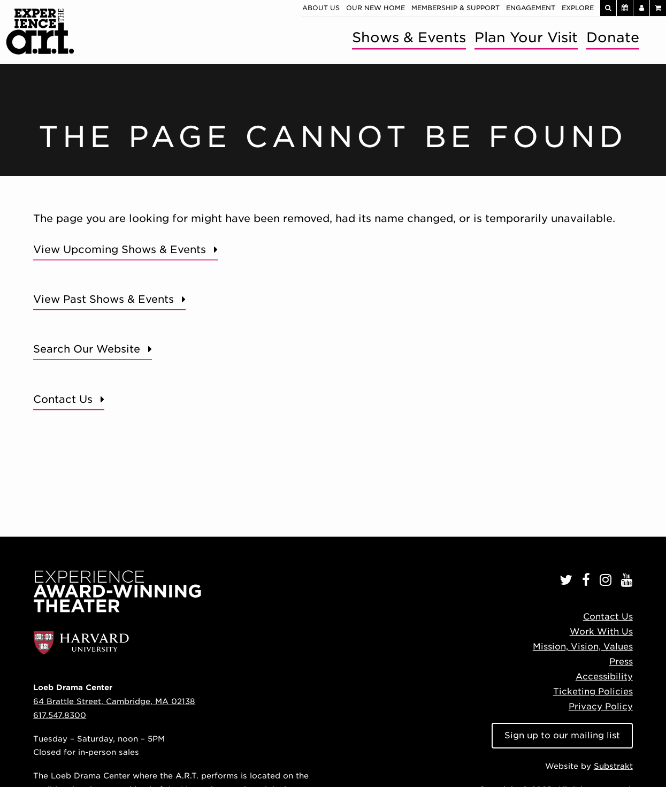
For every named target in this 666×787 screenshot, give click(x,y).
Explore (578, 8)
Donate (612, 37)
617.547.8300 (59, 715)
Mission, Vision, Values (583, 646)
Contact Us (63, 399)
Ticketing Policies (593, 691)
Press (621, 661)
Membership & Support (455, 8)
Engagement (530, 8)
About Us (321, 8)
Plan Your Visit (526, 37)
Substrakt (613, 765)
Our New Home (375, 8)
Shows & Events (409, 37)
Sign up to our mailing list (562, 735)
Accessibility (604, 676)
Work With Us (601, 631)
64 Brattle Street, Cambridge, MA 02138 (114, 701)
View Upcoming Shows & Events (119, 249)
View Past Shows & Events (103, 299)
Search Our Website (86, 349)
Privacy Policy (601, 706)
